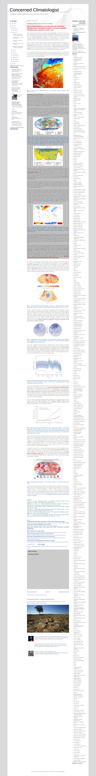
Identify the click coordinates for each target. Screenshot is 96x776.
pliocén (75, 486)
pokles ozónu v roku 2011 (79, 491)
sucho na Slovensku (78, 634)
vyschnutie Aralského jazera (80, 727)
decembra (15, 61)
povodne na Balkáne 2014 (79, 511)
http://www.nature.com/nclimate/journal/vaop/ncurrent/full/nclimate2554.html (43, 522)
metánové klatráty (77, 403)
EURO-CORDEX (77, 178)
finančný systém (77, 213)
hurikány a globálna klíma (79, 256)
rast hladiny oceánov (78, 534)
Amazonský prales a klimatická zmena (78, 74)
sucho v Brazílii (77, 638)
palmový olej (76, 468)
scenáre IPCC (77, 574)
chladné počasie (77, 264)
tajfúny (75, 652)
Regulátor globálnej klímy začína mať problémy (18, 47)
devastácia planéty (78, 128)
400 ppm (75, 55)
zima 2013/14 (76, 742)
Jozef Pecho (77, 41)
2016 (13, 63)
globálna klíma (77, 218)
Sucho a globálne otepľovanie (77, 632)
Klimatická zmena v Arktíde (79, 310)
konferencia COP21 (78, 363)
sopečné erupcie (77, 597)
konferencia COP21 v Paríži (80, 365)
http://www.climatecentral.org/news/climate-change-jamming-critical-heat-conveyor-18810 (46, 535)
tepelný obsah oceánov (79, 657)
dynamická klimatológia (79, 151)
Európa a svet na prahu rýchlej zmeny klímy (18, 35)
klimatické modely (77, 322)
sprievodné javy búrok (78, 611)
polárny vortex (77, 496)
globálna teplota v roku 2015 (80, 221)
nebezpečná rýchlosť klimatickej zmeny (78, 430)
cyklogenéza (76, 122)
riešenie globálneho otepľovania (78, 548)
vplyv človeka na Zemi (78, 711)
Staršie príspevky (64, 592)
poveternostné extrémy (78, 505)
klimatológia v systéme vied (79, 340)
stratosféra (76, 624)
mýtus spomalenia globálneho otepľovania (79, 416)
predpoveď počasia (78, 522)
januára (14, 28)
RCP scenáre (76, 539)
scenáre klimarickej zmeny (79, 576)
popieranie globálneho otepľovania (78, 498)
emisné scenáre (77, 167)
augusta (15, 53)
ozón (75, 459)
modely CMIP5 (77, 411)
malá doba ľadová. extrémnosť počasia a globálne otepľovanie (78, 389)
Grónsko (75, 241)
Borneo (75, 101)
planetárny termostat (78, 484)
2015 (13, 27)
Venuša (75, 700)
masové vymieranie (78, 394)
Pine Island (76, 481)
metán (75, 400)
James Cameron (77, 272)
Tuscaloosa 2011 (77, 684)
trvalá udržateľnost (78, 680)
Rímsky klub (76, 550)
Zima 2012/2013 (77, 740)
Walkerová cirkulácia (78, 732)
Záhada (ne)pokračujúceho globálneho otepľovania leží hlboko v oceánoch (50, 643)
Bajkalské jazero (77, 98)
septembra (15, 55)
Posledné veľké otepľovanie (80, 502)
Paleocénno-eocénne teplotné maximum (78, 465)
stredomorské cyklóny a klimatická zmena (79, 626)
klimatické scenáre (78, 326)
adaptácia (76, 62)
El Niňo (75, 159)
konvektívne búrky (77, 368)
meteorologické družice (79, 405)
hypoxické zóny (77, 257)
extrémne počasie (77, 182)
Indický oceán (77, 265)
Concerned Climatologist (34, 9)
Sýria (75, 646)
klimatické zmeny (77, 328)
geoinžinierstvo (77, 216)
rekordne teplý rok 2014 (79, 544)
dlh (74, 133)
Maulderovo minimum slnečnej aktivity (78, 396)
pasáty (75, 472)
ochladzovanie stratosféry (79, 450)
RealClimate (14, 117)
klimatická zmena (77, 293)
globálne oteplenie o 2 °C (79, 223)
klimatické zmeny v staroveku (78, 332)
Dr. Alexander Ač (77, 140)
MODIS (75, 413)
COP (75, 120)
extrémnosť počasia (78, 201)
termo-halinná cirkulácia (79, 660)
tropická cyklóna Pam (78, 671)
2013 (13, 23)
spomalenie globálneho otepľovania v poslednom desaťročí (79, 609)
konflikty (75, 367)
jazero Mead (76, 273)
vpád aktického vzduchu (79, 710)
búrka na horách (77, 103)
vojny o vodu (76, 706)
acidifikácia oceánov (78, 57)
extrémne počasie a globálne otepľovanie (78, 184)
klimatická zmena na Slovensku (78, 308)
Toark (75, 664)
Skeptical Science (16, 121)
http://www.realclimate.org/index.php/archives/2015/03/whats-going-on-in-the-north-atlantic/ (46, 532)
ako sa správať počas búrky (80, 68)
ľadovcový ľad (77, 378)
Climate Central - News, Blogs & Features (17, 74)
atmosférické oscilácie (78, 94)
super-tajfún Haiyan (78, 643)
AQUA (75, 80)
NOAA (75, 435)
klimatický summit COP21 (79, 334)
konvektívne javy (77, 370)
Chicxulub (76, 259)
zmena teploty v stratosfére (79, 758)
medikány (76, 398)
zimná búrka (76, 749)
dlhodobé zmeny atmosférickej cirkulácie (79, 136)
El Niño (75, 161)
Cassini (75, 106)
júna (14, 50)
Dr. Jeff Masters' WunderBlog (15, 81)
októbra (14, 57)
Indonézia (76, 267)
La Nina (75, 372)
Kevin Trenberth (77, 285)
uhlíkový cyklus (77, 685)
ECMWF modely (77, 154)
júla (14, 51)
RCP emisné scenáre (78, 537)
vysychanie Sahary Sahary (79, 730)
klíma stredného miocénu (79, 288)
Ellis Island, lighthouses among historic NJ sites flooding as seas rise (16, 77)
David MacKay (77, 126)
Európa (75, 180)
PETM (75, 478)
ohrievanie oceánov (78, 449)
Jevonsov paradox (78, 277)
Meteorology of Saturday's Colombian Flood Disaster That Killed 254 (17, 84)
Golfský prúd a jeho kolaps (79, 240)
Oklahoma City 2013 (78, 454)
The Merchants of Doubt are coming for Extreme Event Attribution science (17, 124)
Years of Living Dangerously (80, 734)
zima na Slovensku (78, 747)
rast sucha (76, 536)
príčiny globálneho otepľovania (78, 527)
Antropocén (76, 79)
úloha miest (76, 687)
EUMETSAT (76, 177)
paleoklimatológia (77, 467)
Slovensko (76, 593)
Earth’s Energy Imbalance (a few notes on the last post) (17, 113)
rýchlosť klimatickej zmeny (79, 563)
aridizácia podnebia (78, 85)
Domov (48, 592)
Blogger (62, 771)
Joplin (75, 280)
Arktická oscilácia (77, 87)
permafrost (76, 473)
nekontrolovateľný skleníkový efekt (77, 433)
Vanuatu (75, 692)
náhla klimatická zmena (79, 418)
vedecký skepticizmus (78, 696)
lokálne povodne (77, 385)
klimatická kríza (77, 292)
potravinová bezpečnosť (79, 504)
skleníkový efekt (77, 589)
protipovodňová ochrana (79, 529)
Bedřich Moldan (77, 100)
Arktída (75, 89)
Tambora (75, 654)
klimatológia (76, 336)
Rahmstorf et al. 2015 (78, 531)
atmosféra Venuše (77, 92)
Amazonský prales (78, 71)
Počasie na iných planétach (79, 488)
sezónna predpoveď (78, 583)
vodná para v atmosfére (79, 705)
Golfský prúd (76, 235)
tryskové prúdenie (77, 682)
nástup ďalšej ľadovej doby (79, 428)
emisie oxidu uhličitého (78, 165)
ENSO (75, 173)
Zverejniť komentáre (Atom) (41, 594)
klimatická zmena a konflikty (80, 298)
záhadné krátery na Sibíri (79, 737)
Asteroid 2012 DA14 (78, 90)
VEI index (76, 698)
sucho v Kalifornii (77, 639)
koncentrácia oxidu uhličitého (78, 356)
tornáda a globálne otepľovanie (78, 668)
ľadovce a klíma (77, 377)
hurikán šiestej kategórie (79, 252)
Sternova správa (77, 620)
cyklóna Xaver (77, 123)
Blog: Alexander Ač (16, 69)
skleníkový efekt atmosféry (79, 591)
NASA (75, 426)
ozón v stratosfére (77, 460)
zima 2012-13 (77, 739)
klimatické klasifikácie (78, 320)
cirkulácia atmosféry (78, 112)
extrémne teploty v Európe (79, 191)
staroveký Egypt (77, 613)
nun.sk (13, 109)
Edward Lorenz (77, 156)
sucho (75, 628)
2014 (13, 25)
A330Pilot (52, 771)
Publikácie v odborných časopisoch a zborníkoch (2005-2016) (79, 29)
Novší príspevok (32, 592)
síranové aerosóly (77, 585)
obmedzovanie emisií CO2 (79, 439)
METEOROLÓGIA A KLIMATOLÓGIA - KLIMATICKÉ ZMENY (16, 103)
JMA (75, 278)
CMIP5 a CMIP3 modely (79, 117)
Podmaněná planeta (78, 489)
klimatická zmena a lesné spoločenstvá (79, 300)
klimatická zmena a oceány (79, 302)
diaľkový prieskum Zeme (79, 130)
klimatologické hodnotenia (79, 342)
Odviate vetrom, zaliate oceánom (17, 38)
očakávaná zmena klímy (79, 443)
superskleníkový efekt (78, 644)
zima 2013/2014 (77, 744)
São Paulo (76, 567)
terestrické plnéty (77, 659)
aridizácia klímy (77, 84)
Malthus (75, 392)
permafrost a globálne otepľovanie (78, 476)
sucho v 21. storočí (78, 636)
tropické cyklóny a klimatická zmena (77, 678)
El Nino (75, 158)
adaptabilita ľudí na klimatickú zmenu (78, 60)
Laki (74, 380)
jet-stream (76, 275)
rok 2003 (75, 552)
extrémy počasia (77, 206)
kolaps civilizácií (77, 348)
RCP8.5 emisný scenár (79, 541)
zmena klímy (76, 754)
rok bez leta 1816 (77, 557)
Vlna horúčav (76, 701)
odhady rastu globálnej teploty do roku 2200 (78, 445)
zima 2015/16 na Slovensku (80, 745)
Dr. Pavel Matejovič (78, 142)
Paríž (75, 470)
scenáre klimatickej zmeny (79, 577)
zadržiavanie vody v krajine (79, 735)
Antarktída (76, 77)
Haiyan (75, 243)
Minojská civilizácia (78, 408)
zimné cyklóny (77, 750)
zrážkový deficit (77, 760)
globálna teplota (77, 220)
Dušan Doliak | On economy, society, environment (16, 89)
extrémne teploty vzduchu (79, 192)
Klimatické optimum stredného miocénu (78, 324)
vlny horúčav (76, 703)
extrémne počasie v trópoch (80, 189)
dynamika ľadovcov (78, 153)
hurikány (75, 254)
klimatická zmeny (77, 311)
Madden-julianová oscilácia (79, 386)
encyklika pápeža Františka (79, 172)
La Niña (75, 373)
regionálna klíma (77, 542)
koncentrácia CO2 (77, 353)
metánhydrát (76, 402)
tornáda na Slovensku (78, 670)
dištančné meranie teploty (79, 132)
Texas (75, 662)
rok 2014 (75, 555)
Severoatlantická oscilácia (79, 582)
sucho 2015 (76, 630)
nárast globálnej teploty (79, 424)
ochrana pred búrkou (78, 452)
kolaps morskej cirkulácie (56, 546)
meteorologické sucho (78, 406)
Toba (75, 665)
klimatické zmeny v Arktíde (79, 330)
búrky (75, 105)
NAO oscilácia (77, 423)
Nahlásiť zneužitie (77, 763)
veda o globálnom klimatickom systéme (78, 695)
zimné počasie (77, 752)
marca (14, 32)
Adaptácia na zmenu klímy (79, 66)
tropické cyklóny (77, 673)
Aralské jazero (77, 82)
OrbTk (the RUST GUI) (16, 91)
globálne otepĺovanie (78, 226)
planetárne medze (77, 483)
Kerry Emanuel (77, 283)
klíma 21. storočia (77, 287)
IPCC (75, 269)
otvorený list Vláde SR (78, 457)
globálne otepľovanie (78, 228)
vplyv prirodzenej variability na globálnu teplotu (79, 714)
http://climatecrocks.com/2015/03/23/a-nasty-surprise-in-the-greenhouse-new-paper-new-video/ (47, 542)
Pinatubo (75, 479)
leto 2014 (76, 383)
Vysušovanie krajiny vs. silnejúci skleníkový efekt (40, 599)
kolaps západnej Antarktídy (79, 351)
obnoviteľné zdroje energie (79, 441)
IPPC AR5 (76, 270)
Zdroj (34, 91)
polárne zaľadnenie (78, 494)
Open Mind (14, 111)
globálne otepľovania (78, 225)
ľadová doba (76, 375)
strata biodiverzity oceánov (79, 622)
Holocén (75, 246)
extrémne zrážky (77, 194)
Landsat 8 (76, 381)
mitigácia (75, 410)
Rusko (75, 562)
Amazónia (76, 69)
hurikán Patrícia (77, 251)
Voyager (75, 708)
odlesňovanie (76, 447)
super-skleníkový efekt (78, 641)
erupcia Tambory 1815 (78, 175)
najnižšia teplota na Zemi (79, 419)
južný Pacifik (76, 282)
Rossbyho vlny (77, 558)
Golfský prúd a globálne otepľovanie (42, 546)
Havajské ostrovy (77, 245)
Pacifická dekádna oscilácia (80, 462)
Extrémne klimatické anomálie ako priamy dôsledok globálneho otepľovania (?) (51, 636)
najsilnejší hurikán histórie (79, 421)
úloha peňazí (76, 689)
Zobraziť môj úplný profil (77, 51)
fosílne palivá (76, 215)
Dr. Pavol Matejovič (78, 147)
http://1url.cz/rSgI (30, 529)
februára (15, 30)
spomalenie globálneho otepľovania (79, 605)
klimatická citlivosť (77, 290)
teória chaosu (76, 655)
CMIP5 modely (77, 118)
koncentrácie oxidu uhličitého (78, 358)
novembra (15, 59)
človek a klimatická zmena (79, 125)
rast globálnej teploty (78, 532)
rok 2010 (75, 553)
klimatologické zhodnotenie (79, 344)
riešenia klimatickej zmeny (79, 545)
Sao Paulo (76, 565)
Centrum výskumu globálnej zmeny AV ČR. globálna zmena (80, 109)
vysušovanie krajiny (78, 729)
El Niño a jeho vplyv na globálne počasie (78, 164)
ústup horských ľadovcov (79, 690)
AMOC (32, 546)
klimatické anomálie (78, 316)
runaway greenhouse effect (79, 560)
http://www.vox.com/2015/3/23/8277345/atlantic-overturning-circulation (42, 525)
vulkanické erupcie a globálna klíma (78, 720)
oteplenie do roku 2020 (78, 455)
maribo (13, 93)
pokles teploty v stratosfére (79, 493)
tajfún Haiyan (76, 650)
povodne (75, 510)
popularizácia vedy (78, 500)
